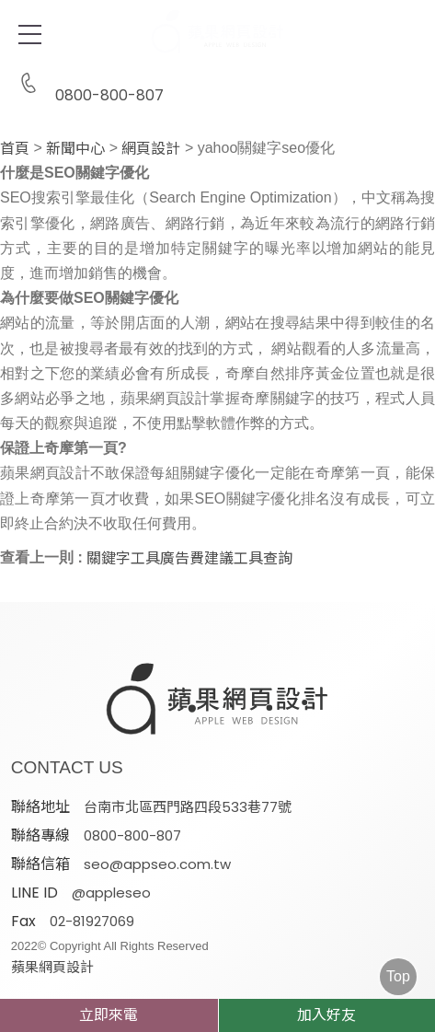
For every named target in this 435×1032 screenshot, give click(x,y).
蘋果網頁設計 (52, 967)
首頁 (14, 149)
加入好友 (326, 1015)
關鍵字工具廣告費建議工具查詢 (189, 558)
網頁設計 (150, 149)
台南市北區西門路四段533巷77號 (188, 807)
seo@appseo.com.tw (157, 864)
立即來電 (108, 1015)
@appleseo (111, 892)
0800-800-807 (87, 84)
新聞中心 (75, 149)
